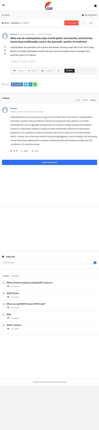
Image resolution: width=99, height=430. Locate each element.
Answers (15, 284)
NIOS (9, 322)
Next (92, 23)
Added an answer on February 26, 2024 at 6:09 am (27, 112)
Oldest (85, 100)
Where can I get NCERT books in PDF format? (26, 312)
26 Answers (13, 315)
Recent (93, 100)
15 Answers (13, 326)
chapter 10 (14, 61)
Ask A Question (89, 15)
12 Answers (13, 337)
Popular (6, 284)
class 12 (32, 61)
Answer (69, 70)
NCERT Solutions (14, 333)
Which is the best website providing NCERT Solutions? (30, 291)
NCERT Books (13, 301)
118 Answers (13, 294)
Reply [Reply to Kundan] (24, 151)
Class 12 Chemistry (45, 34)
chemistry (24, 61)
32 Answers (13, 305)
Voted (78, 100)
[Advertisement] (49, 195)
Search (6, 15)
